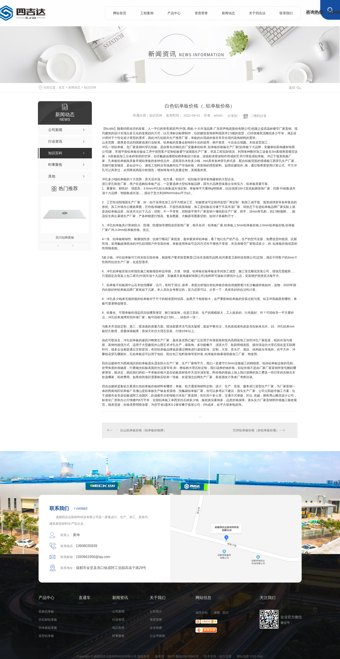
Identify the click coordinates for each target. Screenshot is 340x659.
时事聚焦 (118, 636)
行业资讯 (118, 620)
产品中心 (174, 13)
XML (260, 656)
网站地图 (243, 656)
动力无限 (225, 656)
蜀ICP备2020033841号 (183, 656)
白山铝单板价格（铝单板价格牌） (143, 430)
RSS (253, 656)
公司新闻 (118, 611)
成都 (217, 613)
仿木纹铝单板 (48, 628)
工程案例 (146, 13)
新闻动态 (228, 13)
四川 (226, 613)
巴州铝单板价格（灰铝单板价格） (256, 430)
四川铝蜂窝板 (65, 237)
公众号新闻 (157, 636)
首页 (62, 87)
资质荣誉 (201, 13)
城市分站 (202, 613)
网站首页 (119, 13)
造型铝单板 (46, 636)
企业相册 (156, 628)
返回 (295, 87)
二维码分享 (258, 116)
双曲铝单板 (46, 611)
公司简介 (156, 611)
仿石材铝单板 (48, 620)
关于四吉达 (257, 13)
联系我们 (286, 13)
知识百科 (90, 87)
